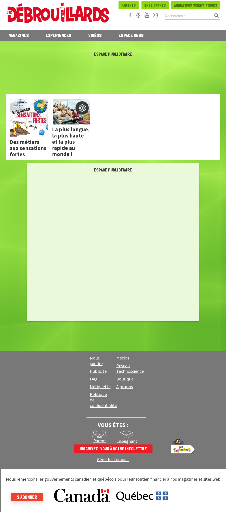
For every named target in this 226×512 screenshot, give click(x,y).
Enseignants (155, 5)
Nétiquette (100, 387)
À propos (124, 387)
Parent (99, 441)
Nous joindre (96, 361)
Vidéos (95, 35)
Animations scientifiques (195, 5)
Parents (128, 5)
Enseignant (126, 441)
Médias (122, 358)
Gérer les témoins (113, 460)
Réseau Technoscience (130, 369)
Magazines (18, 35)
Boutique (125, 379)
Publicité (98, 371)
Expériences (59, 35)
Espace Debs (131, 35)
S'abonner (27, 497)
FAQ (93, 379)
